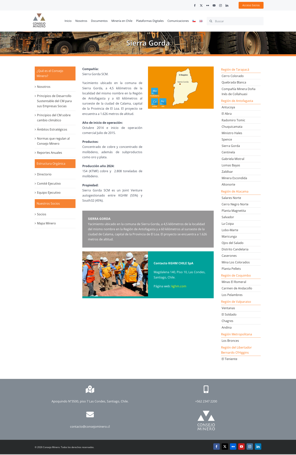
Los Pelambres (232, 295)
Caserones (229, 256)
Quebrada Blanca (234, 82)
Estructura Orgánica (51, 163)
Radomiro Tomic (233, 120)
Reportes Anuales (49, 153)
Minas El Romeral (234, 282)
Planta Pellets (231, 269)
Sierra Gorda (231, 146)
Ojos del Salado (233, 243)
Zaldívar (227, 172)
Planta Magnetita (234, 211)
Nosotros (43, 87)
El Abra (227, 114)
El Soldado (229, 314)
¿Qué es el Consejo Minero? (50, 73)
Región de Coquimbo (236, 275)
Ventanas (228, 308)
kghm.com (178, 286)
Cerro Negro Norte (235, 204)
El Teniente (229, 359)
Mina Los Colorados (236, 262)
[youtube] (214, 5)
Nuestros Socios (48, 203)
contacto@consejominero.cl (90, 426)
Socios (41, 214)
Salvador (228, 217)
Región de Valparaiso (236, 302)
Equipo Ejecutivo (49, 192)
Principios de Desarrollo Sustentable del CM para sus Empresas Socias (54, 101)
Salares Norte (231, 198)
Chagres (227, 321)
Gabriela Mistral (233, 159)
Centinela (228, 152)
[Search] (211, 21)
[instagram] (220, 5)
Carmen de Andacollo (237, 288)
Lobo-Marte (230, 230)
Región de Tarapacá (235, 69)
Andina (227, 327)
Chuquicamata (232, 127)
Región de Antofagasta (237, 101)
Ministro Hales (232, 133)
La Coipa (228, 224)
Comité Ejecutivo (49, 183)
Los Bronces (230, 341)
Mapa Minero (46, 223)
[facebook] (194, 5)
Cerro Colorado (233, 76)
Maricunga (229, 236)
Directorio (44, 174)
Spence (227, 139)
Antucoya (228, 107)
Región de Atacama (234, 191)
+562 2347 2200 (206, 401)
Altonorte (228, 184)
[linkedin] (227, 5)
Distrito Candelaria (235, 249)
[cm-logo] (39, 15)
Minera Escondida (234, 178)
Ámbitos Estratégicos (52, 129)
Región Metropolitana (236, 334)
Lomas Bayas (231, 165)
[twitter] (201, 5)
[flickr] (207, 5)
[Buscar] (235, 21)
